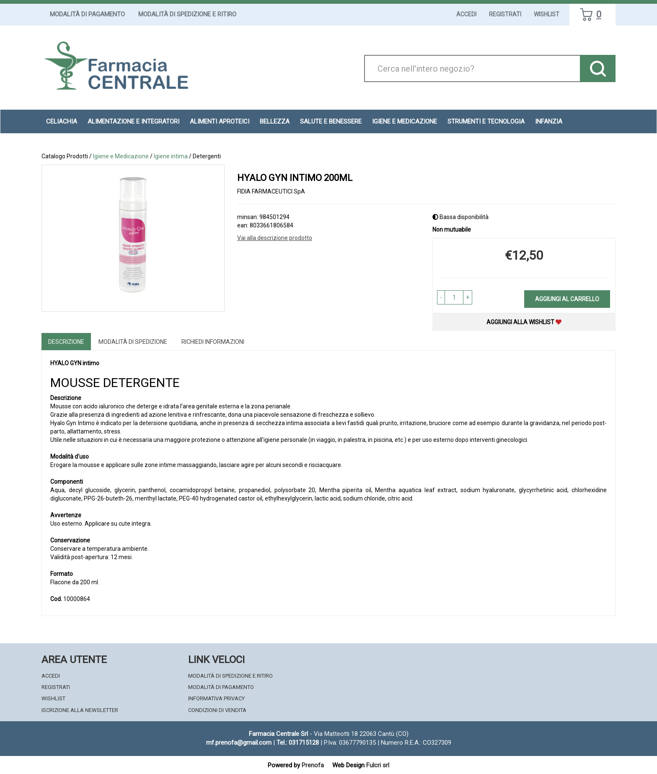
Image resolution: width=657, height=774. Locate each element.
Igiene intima (171, 156)
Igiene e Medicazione (404, 121)
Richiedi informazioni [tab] (212, 341)
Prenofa (313, 765)
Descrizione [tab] (66, 341)
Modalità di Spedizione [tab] (132, 341)
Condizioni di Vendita (217, 710)
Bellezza (275, 121)
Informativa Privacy (216, 698)
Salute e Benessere (331, 121)
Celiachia (61, 121)
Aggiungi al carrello (567, 299)
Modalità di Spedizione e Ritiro (187, 14)
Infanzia (548, 121)
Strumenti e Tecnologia (486, 121)
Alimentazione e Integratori (133, 121)
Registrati (505, 14)
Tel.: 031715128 (298, 742)
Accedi (466, 14)
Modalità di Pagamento (87, 14)
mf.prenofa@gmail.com (239, 742)
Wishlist (546, 14)
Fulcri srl (377, 765)
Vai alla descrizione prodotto (274, 238)
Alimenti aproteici (219, 121)
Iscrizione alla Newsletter (79, 710)
